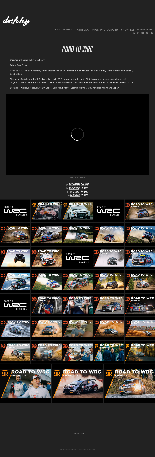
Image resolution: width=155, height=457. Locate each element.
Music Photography (105, 29)
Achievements (144, 29)
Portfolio (82, 29)
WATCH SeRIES (74, 188)
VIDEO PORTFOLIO (64, 29)
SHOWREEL (127, 29)
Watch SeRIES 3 (74, 184)
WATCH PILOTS (75, 195)
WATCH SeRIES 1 (75, 191)
